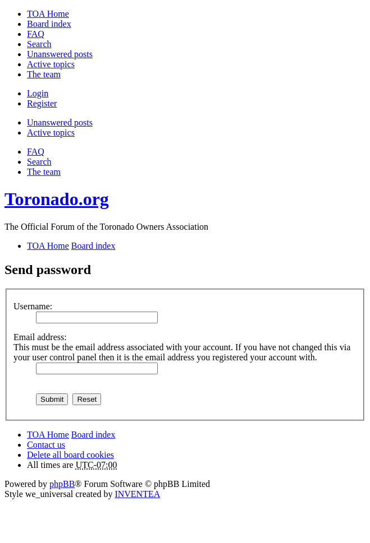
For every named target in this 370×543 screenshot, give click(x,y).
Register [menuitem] (42, 103)
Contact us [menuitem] (46, 444)
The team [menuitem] (44, 74)
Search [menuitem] (39, 44)
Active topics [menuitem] (51, 64)
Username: (32, 306)
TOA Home (48, 434)
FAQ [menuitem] (35, 34)
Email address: (40, 337)
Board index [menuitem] (49, 24)
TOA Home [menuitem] (48, 13)
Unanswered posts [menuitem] (60, 54)
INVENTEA (137, 494)
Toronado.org (56, 199)
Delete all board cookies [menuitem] (70, 455)
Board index (93, 434)
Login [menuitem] (37, 93)
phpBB (62, 484)
